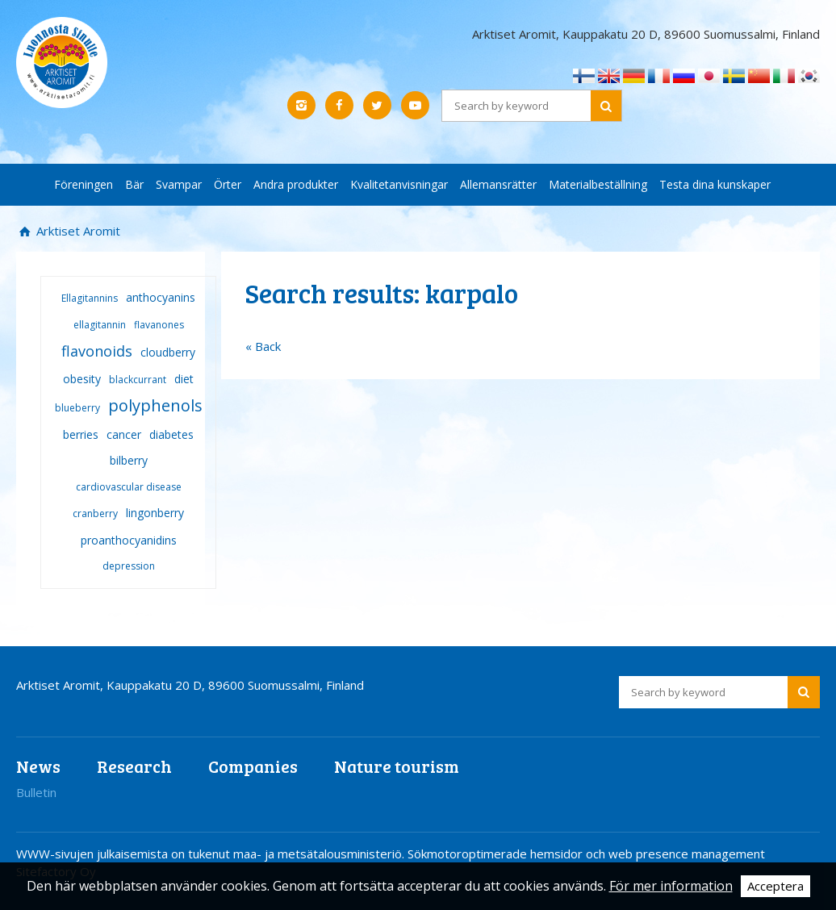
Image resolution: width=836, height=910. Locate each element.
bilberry (129, 460)
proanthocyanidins (129, 540)
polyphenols (155, 405)
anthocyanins (160, 297)
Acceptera (775, 886)
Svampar (179, 184)
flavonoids (96, 351)
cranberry (95, 513)
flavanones (159, 325)
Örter (227, 184)
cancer (124, 434)
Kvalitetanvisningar (399, 184)
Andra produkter (295, 184)
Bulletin (36, 792)
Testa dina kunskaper (715, 184)
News (38, 766)
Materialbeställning (598, 184)
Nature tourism (396, 766)
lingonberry (155, 512)
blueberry (77, 408)
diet (184, 378)
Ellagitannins (89, 298)
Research (134, 766)
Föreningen (83, 184)
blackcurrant (137, 379)
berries (80, 434)
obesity (82, 378)
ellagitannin (99, 325)
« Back (263, 346)
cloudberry (167, 352)
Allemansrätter (498, 184)
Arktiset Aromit (76, 231)
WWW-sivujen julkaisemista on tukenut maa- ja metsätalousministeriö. (212, 853)
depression (128, 566)
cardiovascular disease (129, 487)
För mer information (671, 886)
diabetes (171, 434)
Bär (134, 184)
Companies (253, 766)
